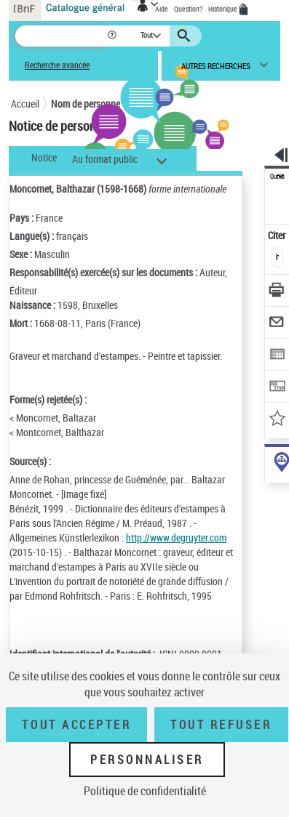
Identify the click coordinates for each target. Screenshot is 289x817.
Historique (223, 9)
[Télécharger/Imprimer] (277, 291)
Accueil (25, 103)
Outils (277, 176)
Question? (188, 9)
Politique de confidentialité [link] (145, 791)
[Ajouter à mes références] (277, 419)
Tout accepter (76, 725)
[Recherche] (60, 36)
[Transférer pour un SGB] (277, 387)
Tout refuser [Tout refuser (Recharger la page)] (221, 725)
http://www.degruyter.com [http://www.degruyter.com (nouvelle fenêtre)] (176, 537)
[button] (113, 36)
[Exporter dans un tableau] (277, 355)
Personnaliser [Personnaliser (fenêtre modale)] (147, 760)
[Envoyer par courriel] (277, 323)
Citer (278, 235)
